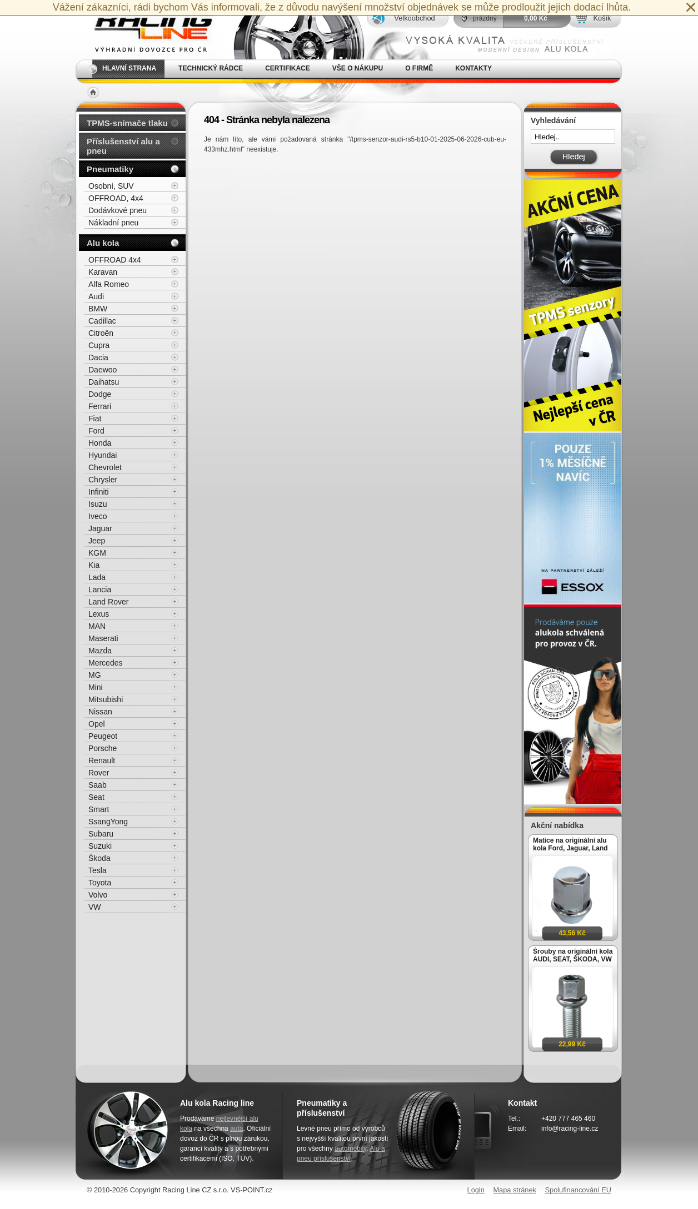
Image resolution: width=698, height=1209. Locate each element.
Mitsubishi (105, 699)
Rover (98, 772)
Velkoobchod (414, 18)
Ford (96, 430)
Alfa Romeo (108, 284)
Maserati (103, 638)
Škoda (99, 858)
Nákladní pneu (113, 222)
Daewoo (102, 369)
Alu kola (103, 243)
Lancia (99, 589)
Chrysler (102, 479)
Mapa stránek (514, 1190)
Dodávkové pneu (117, 210)
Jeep (96, 540)
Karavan (102, 272)
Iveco (97, 516)
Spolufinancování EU (578, 1190)
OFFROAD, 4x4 (115, 198)
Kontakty (473, 68)
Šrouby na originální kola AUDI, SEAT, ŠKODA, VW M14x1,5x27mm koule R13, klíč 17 (572, 955)
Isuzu (97, 504)
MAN (97, 626)
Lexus (98, 613)
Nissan (100, 711)
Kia (93, 565)
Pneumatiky (110, 169)
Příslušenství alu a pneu (123, 146)
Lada (97, 577)
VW (94, 907)
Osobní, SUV (111, 186)
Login (476, 1190)
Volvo (97, 894)
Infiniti (98, 491)
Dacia (98, 357)
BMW (97, 308)
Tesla (97, 870)
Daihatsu (103, 381)
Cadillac (102, 320)
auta (236, 1128)
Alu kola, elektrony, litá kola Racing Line (146, 29)
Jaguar (100, 528)
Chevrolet (105, 467)
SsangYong (108, 821)
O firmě (419, 68)
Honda (99, 443)
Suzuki (100, 846)
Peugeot (102, 736)
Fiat (94, 418)
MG (94, 675)
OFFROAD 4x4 (114, 259)
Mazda (100, 650)
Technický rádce (210, 68)
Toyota (99, 882)
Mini (95, 687)
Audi (96, 296)
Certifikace (287, 68)
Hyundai (102, 455)
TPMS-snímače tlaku (127, 123)
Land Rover (108, 601)
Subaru (100, 833)
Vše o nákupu (357, 68)
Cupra (98, 345)
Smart (98, 809)
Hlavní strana (129, 68)
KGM (97, 552)
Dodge (99, 394)
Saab (97, 784)
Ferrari (99, 406)
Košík (602, 18)
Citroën (100, 333)
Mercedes (105, 662)
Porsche (102, 748)
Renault (101, 760)
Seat (96, 797)
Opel (96, 723)
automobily (350, 1148)
